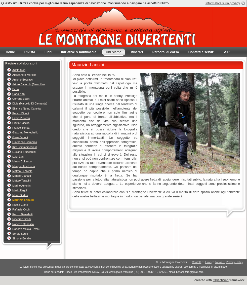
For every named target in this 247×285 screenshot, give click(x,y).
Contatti (196, 262)
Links (208, 262)
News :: (220, 262)
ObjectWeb (221, 280)
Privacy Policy (234, 262)
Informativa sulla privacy (222, 3)
